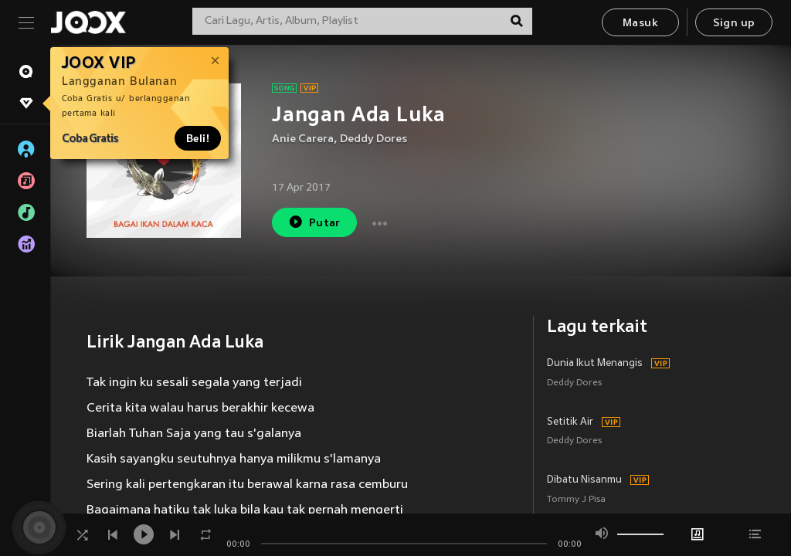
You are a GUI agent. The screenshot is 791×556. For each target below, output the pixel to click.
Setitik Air (570, 422)
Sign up (734, 23)
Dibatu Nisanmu (584, 480)
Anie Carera (303, 139)
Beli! (197, 138)
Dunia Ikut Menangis (595, 363)
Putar (314, 222)
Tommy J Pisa (576, 500)
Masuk (640, 23)
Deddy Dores (373, 139)
